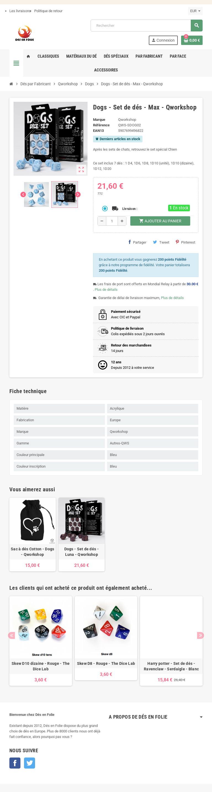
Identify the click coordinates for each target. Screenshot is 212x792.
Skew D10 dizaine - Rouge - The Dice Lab (41, 666)
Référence (101, 125)
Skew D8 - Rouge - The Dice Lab (106, 663)
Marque (99, 120)
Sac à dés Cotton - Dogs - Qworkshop (32, 552)
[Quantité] (112, 221)
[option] (40, 641)
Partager (137, 242)
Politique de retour (48, 11)
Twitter (29, 763)
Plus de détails (106, 289)
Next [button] (200, 635)
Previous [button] (11, 635)
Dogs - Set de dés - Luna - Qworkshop (81, 552)
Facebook (14, 763)
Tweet (161, 242)
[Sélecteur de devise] (195, 11)
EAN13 (98, 131)
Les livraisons (20, 11)
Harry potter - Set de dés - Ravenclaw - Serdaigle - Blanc (171, 666)
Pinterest (185, 242)
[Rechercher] (146, 25)
